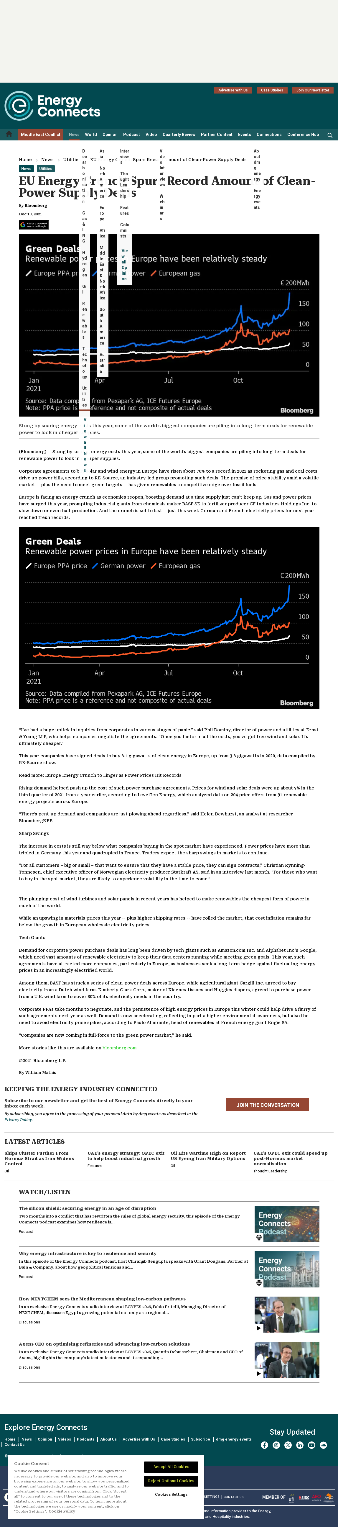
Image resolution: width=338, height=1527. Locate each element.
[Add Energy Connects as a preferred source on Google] (34, 225)
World (91, 134)
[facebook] (264, 1445)
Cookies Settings (204, 1497)
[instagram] (276, 1445)
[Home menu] (9, 134)
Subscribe (200, 1439)
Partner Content (217, 134)
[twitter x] (288, 1445)
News (74, 134)
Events (244, 134)
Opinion (110, 134)
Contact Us (14, 1444)
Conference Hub (303, 134)
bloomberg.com (120, 1048)
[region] (106, 1487)
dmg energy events (234, 1439)
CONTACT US (234, 1497)
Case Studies (272, 90)
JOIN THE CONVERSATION (267, 1105)
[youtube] (311, 1445)
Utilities (72, 159)
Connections (269, 134)
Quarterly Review (179, 134)
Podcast (131, 134)
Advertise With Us (233, 90)
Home (25, 159)
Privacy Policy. (18, 1120)
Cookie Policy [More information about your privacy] (62, 1511)
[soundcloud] (323, 1445)
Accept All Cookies (171, 1467)
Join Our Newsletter (312, 90)
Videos (64, 1439)
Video (151, 134)
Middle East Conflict (40, 134)
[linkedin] (300, 1445)
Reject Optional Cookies (171, 1481)
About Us (108, 1439)
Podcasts (85, 1439)
